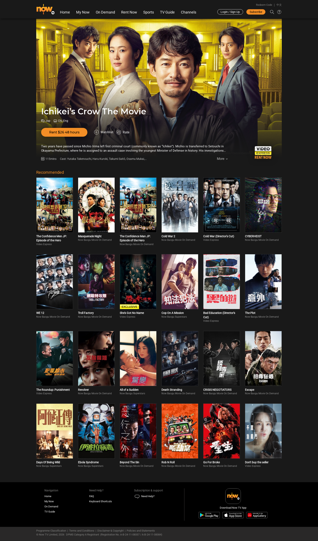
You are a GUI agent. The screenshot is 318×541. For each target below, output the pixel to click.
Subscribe (256, 12)
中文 (279, 4)
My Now (83, 12)
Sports (148, 12)
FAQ (91, 496)
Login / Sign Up (230, 12)
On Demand (105, 12)
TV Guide (167, 12)
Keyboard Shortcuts (100, 501)
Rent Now (129, 12)
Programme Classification (51, 530)
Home (65, 12)
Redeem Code (264, 4)
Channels (188, 12)
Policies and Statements (141, 530)
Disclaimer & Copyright (110, 530)
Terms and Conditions (81, 530)
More (220, 160)
